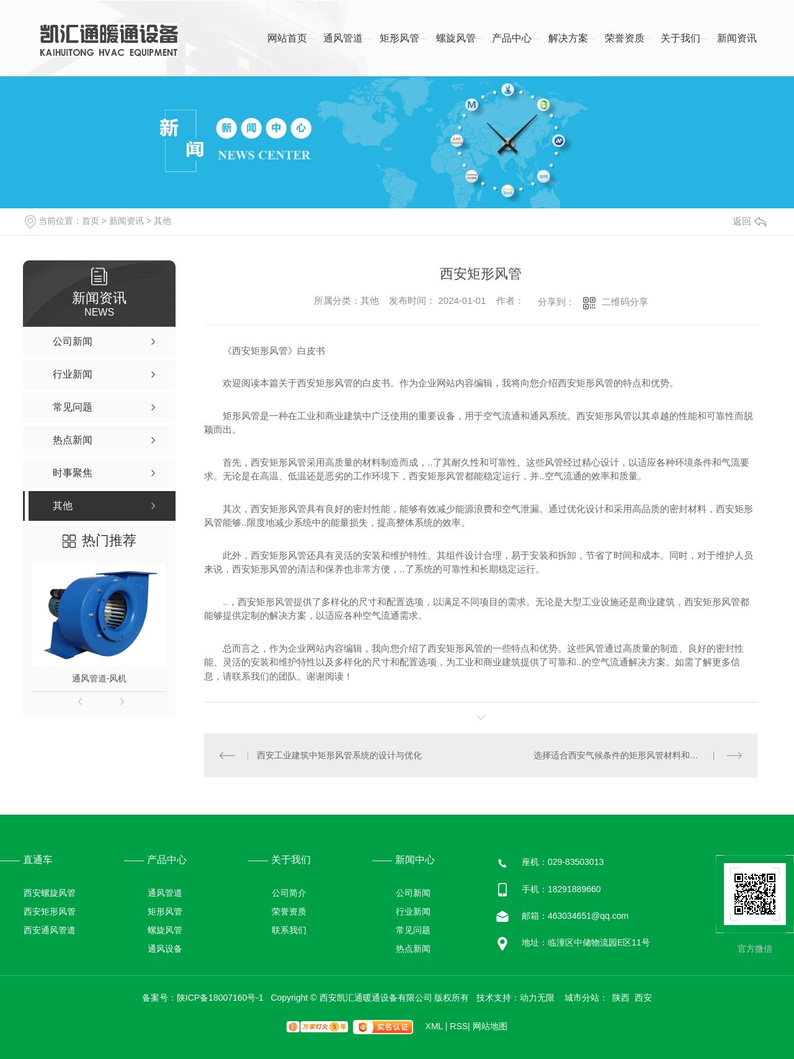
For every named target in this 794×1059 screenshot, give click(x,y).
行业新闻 (413, 911)
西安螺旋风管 (50, 893)
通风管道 (343, 38)
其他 (162, 221)
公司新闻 (413, 893)
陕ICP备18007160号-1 (220, 998)
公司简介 (289, 893)
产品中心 (512, 38)
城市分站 (581, 998)
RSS (460, 1026)
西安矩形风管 (50, 911)
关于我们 (680, 38)
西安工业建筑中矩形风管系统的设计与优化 (339, 755)
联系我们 (289, 930)
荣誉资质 (625, 38)
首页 (90, 221)
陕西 (621, 998)
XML (437, 1026)
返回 (749, 221)
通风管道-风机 (99, 678)
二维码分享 (625, 301)
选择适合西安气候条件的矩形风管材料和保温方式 (629, 755)
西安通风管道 (50, 930)
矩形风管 (399, 38)
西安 (643, 998)
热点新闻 (413, 949)
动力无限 (537, 998)
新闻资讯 (737, 38)
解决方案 (568, 38)
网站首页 (287, 38)
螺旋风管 (456, 38)
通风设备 (165, 949)
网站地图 (490, 1026)
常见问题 (413, 930)
